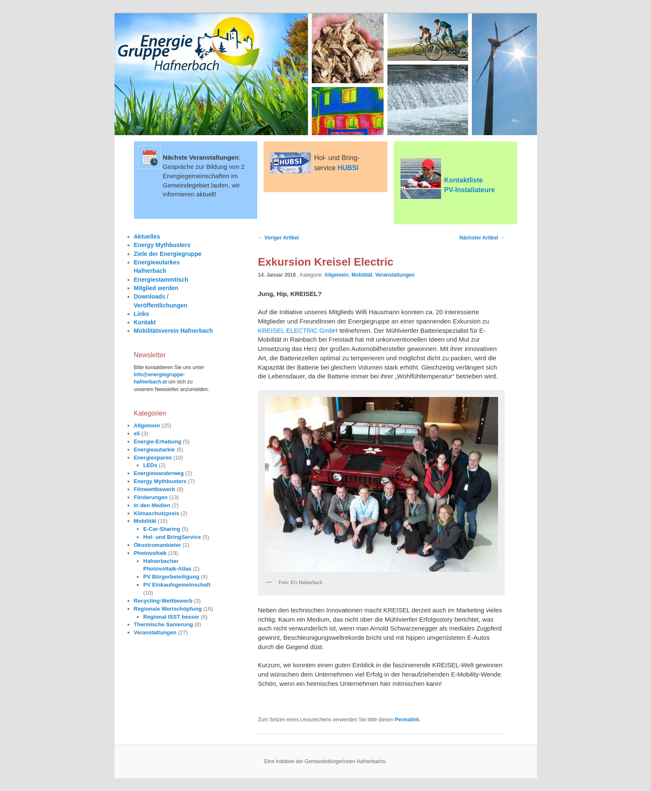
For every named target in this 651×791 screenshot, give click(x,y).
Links (142, 313)
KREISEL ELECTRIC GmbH (299, 330)
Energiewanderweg (159, 473)
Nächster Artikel (482, 238)
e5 (137, 433)
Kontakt (145, 322)
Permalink (407, 720)
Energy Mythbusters (162, 245)
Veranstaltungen (394, 275)
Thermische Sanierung (163, 624)
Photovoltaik (150, 553)
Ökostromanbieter (157, 545)
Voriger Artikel (278, 238)
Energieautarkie (154, 449)
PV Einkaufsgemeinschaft (176, 585)
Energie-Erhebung (158, 441)
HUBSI (348, 167)
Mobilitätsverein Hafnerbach (173, 330)
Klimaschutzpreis (157, 513)
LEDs (150, 465)
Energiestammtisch (161, 279)
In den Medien (152, 505)
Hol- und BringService (172, 537)
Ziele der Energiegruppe (168, 253)
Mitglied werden (156, 288)
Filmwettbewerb (154, 489)
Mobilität (361, 275)
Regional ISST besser (171, 617)
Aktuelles (147, 236)
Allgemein (336, 275)
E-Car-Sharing (161, 529)
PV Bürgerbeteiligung (171, 577)
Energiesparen (153, 457)
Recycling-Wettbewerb (163, 601)
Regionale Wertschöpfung (168, 609)
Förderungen (151, 497)
